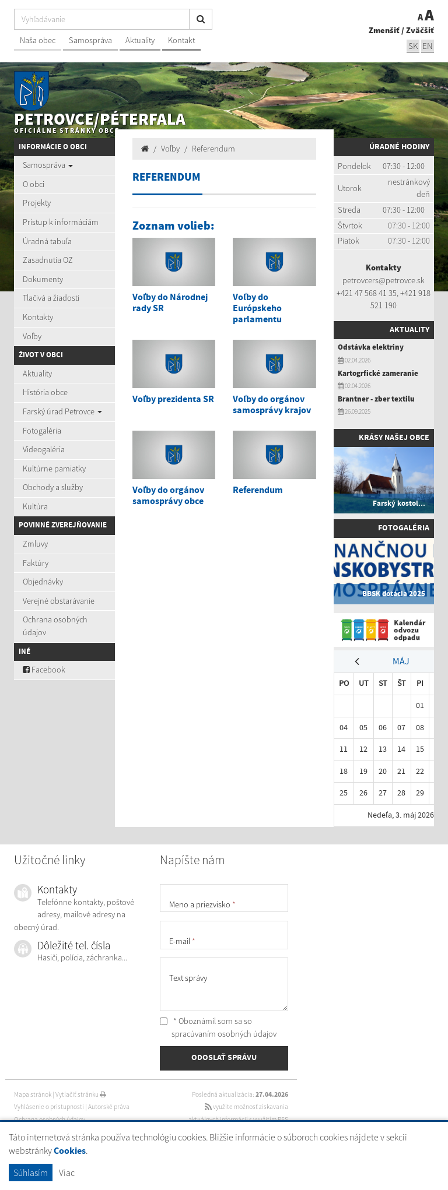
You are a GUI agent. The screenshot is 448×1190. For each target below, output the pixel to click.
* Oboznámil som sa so (218, 1027)
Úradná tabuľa (47, 241)
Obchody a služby (53, 487)
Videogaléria (44, 449)
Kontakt (181, 40)
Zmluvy (35, 543)
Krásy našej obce (394, 437)
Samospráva (90, 40)
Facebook (44, 669)
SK (413, 45)
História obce (45, 392)
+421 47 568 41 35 (367, 293)
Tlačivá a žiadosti (51, 298)
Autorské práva (109, 1107)
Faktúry (35, 563)
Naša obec (37, 40)
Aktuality (140, 40)
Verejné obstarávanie (58, 601)
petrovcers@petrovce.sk (383, 280)
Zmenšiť (384, 30)
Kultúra (35, 506)
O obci (33, 184)
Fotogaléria (42, 430)
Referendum (213, 148)
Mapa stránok (32, 1094)
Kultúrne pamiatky (54, 468)
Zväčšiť (420, 30)
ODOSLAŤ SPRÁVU (224, 1058)
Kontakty (38, 317)
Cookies (70, 1151)
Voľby (32, 336)
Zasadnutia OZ (48, 260)
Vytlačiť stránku (80, 1094)
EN (427, 45)
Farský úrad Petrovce (62, 411)
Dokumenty (43, 279)
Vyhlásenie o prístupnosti (49, 1107)
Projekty (37, 203)
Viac (67, 1172)
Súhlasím (30, 1172)
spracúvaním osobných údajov (224, 1034)
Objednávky (43, 581)
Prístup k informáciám (61, 222)
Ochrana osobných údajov (55, 626)
